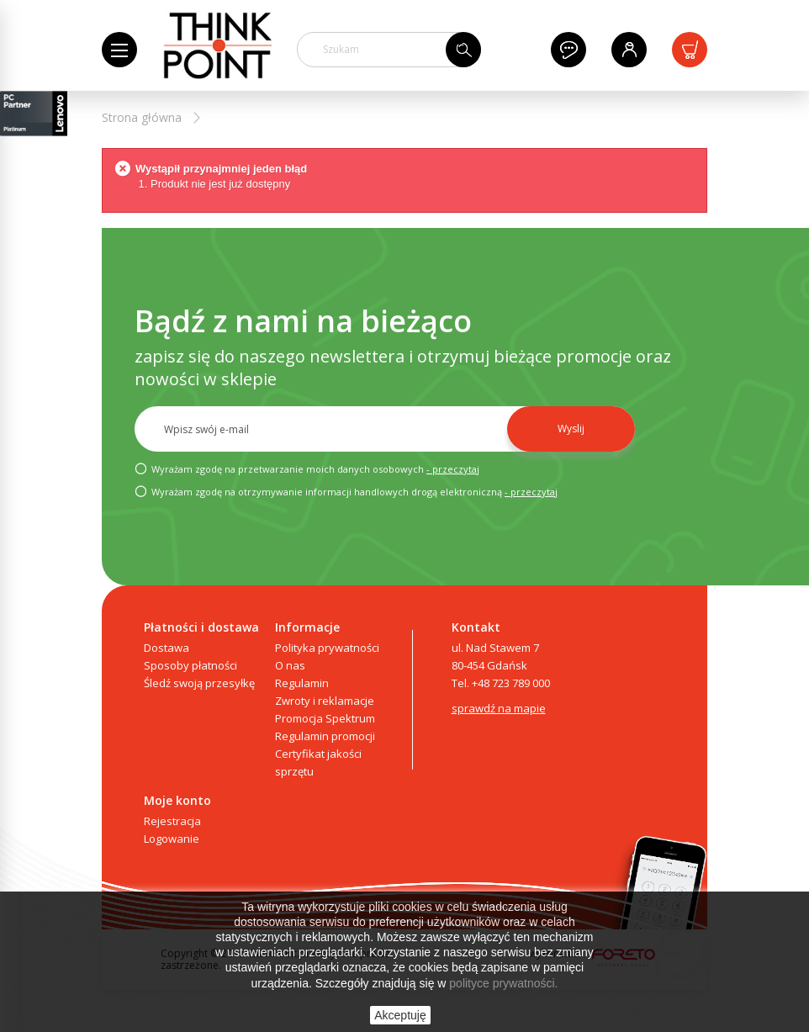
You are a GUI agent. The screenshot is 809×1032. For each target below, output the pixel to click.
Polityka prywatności (327, 647)
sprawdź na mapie (499, 708)
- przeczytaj (452, 469)
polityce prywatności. (503, 983)
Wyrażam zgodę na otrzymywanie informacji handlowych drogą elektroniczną (346, 491)
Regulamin (302, 683)
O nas (290, 665)
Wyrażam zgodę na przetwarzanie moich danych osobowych (307, 468)
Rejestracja (172, 820)
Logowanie (171, 838)
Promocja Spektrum (325, 718)
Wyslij (571, 428)
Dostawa (166, 647)
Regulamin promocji (325, 736)
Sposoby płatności (190, 665)
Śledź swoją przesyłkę (199, 683)
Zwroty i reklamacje (324, 700)
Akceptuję (400, 1015)
